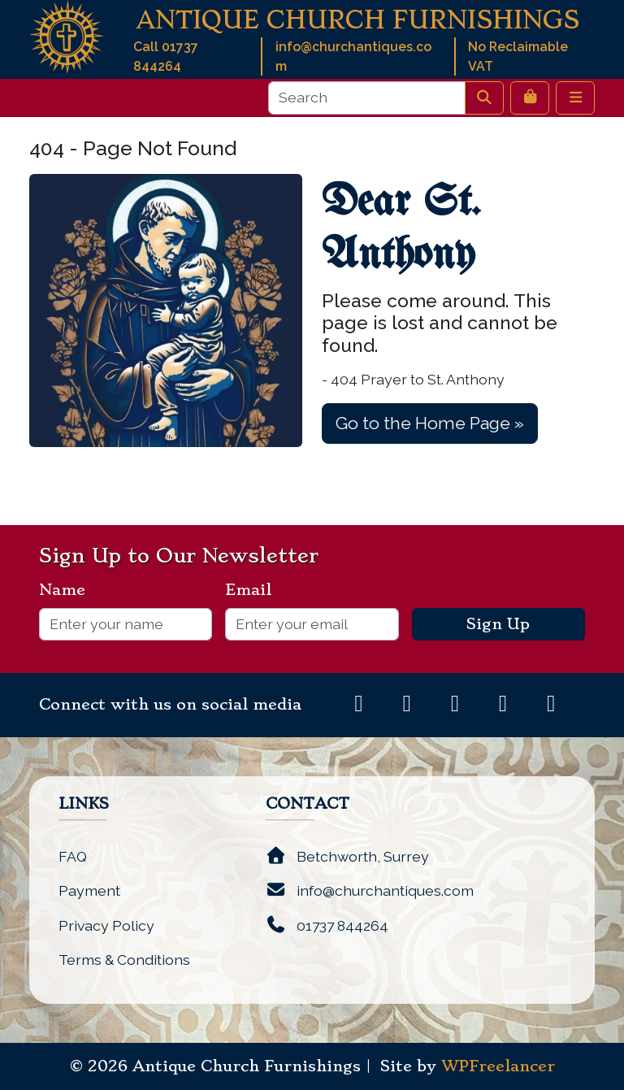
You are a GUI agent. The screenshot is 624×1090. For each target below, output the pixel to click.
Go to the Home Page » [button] (430, 423)
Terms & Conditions (124, 959)
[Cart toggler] (529, 97)
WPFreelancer (498, 1066)
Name (68, 590)
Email (254, 590)
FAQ (72, 856)
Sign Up (498, 624)
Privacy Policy (106, 925)
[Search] (367, 97)
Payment (89, 890)
